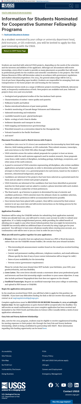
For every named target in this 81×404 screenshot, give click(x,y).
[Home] (8, 8)
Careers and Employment (52, 369)
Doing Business (8, 374)
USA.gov (45, 365)
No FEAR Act (7, 365)
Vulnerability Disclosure (11, 369)
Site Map (5, 360)
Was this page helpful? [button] (61, 402)
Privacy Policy (47, 356)
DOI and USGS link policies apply (55, 360)
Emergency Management (52, 374)
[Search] (71, 6)
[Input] (59, 6)
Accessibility (7, 351)
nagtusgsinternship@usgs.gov (25, 298)
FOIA (44, 351)
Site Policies (6, 356)
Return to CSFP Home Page (15, 51)
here (45, 328)
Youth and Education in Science (17, 13)
